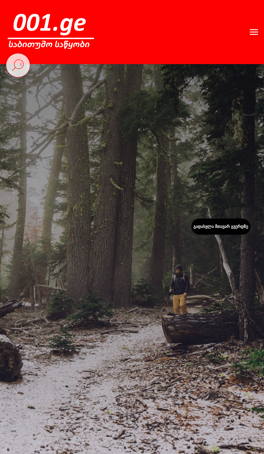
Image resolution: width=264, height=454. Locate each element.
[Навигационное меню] (254, 32)
